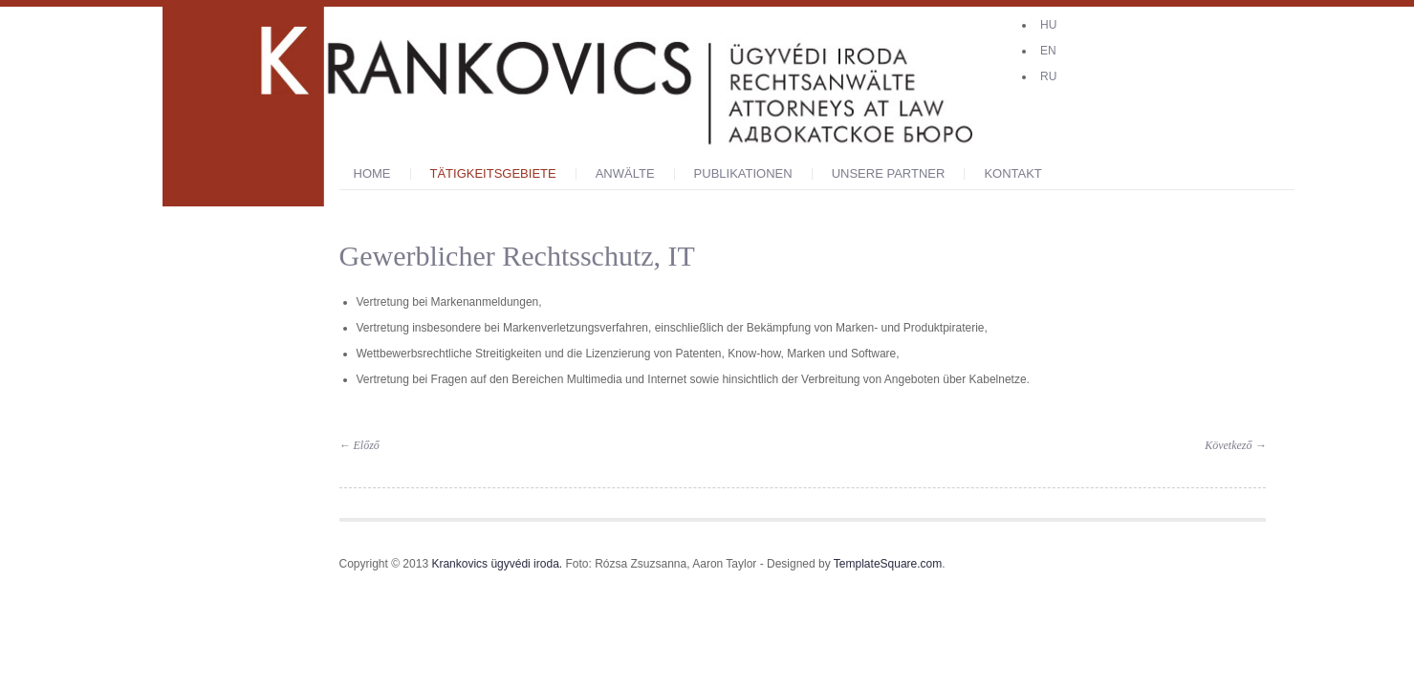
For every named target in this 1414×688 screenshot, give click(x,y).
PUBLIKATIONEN (743, 174)
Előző (359, 445)
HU (1048, 25)
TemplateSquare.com (888, 563)
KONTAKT (1012, 174)
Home (372, 174)
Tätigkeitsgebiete (493, 174)
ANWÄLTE (625, 174)
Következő (1235, 445)
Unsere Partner (889, 174)
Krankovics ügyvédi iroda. (496, 563)
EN (1048, 50)
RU (1048, 76)
